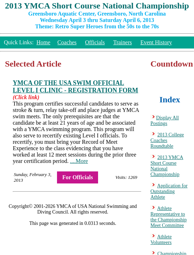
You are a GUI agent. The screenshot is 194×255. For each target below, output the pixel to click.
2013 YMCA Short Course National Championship (166, 166)
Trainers (122, 42)
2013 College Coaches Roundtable (167, 140)
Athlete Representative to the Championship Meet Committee (168, 217)
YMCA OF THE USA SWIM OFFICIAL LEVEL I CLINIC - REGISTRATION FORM (75, 86)
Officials (95, 42)
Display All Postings (164, 120)
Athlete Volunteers (161, 239)
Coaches (66, 42)
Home (43, 42)
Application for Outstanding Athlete (169, 191)
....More (79, 161)
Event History (156, 42)
